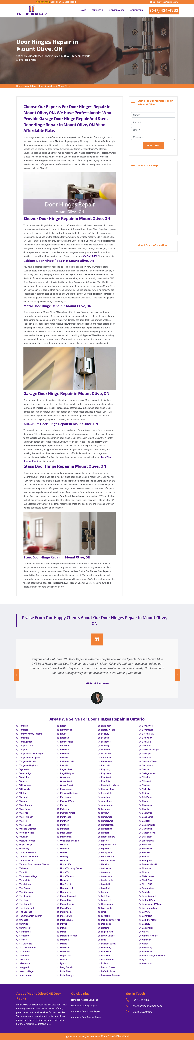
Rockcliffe (65, 745)
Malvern (64, 959)
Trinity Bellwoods (27, 852)
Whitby (22, 793)
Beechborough (149, 896)
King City (105, 781)
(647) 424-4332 (164, 10)
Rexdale (64, 765)
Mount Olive (30, 86)
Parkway (64, 821)
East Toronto (107, 959)
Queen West (66, 781)
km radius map (153, 201)
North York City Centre (71, 868)
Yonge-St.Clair (26, 745)
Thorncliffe (24, 880)
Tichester (24, 868)
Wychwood (24, 769)
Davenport (147, 753)
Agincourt (147, 963)
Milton (63, 931)
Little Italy (106, 725)
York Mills (24, 737)
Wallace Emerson (27, 828)
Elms (103, 939)
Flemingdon (107, 904)
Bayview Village (149, 908)
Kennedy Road (108, 789)
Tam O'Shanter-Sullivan (30, 916)
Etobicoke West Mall (111, 920)
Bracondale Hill (149, 864)
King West (106, 777)
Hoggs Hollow (108, 836)
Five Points (106, 908)
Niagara (64, 880)
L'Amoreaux (107, 757)
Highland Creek (108, 844)
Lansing (105, 745)
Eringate (105, 928)
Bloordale (146, 868)
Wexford (23, 797)
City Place (147, 797)
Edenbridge (106, 947)
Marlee (63, 943)
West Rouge (25, 809)
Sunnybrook (25, 928)
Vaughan (23, 836)
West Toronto (25, 805)
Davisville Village (150, 749)
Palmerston (65, 836)
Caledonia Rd (148, 825)
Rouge (63, 733)
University (24, 848)
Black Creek (148, 880)
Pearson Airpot (67, 813)
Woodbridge (25, 773)
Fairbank (105, 916)
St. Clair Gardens (27, 947)
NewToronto (66, 884)
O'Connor (64, 860)
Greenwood (106, 872)
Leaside (105, 737)
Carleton (146, 821)
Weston (23, 801)
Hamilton (105, 864)
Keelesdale (106, 793)
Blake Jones (148, 876)
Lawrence (106, 741)
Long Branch (66, 967)
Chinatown (147, 805)
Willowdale (24, 789)
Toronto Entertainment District (34, 864)
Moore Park (66, 916)
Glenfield (105, 884)
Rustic (63, 725)
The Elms (23, 900)
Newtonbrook (66, 888)
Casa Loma (147, 817)
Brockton (146, 844)
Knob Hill (105, 765)
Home (83, 10)
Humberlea (106, 828)
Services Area (116, 10)
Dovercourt (147, 729)
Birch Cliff (147, 884)
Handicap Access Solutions (84, 1000)
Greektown (106, 876)
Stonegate (24, 935)
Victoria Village (26, 832)
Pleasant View (67, 801)
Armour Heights (150, 935)
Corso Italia (147, 765)
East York (105, 955)
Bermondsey (148, 888)
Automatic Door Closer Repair (85, 1011)
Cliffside (146, 777)
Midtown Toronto (68, 935)
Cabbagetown (148, 832)
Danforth (146, 757)
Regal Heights (67, 773)
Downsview (147, 725)
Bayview (146, 912)
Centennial (147, 813)
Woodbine (24, 777)
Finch (103, 912)
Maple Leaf (65, 955)
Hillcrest (105, 840)
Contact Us (136, 10)
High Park (106, 848)
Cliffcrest (146, 781)
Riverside (64, 749)
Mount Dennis (67, 904)
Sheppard (24, 967)
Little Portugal (67, 975)
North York (65, 872)
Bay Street (147, 916)
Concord (146, 769)
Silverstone (24, 963)
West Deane (25, 825)
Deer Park (147, 745)
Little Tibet (65, 971)
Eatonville (106, 951)
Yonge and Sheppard (29, 757)
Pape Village (66, 832)
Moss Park (65, 908)
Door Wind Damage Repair (84, 1005)
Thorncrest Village (28, 876)
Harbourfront (107, 856)
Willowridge (25, 785)
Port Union (65, 797)
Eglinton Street (108, 943)
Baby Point (147, 928)
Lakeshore (106, 753)
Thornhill (23, 872)
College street (149, 773)
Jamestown (107, 805)
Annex (145, 943)
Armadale (146, 939)
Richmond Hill (67, 761)
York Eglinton (25, 741)
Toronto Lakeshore (28, 856)
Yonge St (23, 749)
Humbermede (108, 825)
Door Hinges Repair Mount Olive (54, 86)
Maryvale (64, 939)
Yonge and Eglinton (28, 765)
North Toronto (67, 876)
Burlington (147, 836)
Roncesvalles (66, 741)
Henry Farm (107, 852)
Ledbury (105, 733)
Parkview (64, 825)
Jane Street (106, 801)
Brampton (147, 860)
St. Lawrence (25, 943)
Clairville (146, 789)
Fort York (105, 896)
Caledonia (147, 828)
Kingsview (106, 773)
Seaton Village (26, 971)
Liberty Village (108, 729)
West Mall (24, 813)
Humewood (106, 817)
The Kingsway (26, 892)
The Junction (25, 896)
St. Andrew (24, 951)
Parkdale (64, 828)
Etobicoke (106, 924)
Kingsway (106, 769)
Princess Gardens (69, 793)
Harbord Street (108, 860)
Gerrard (105, 892)
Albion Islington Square (153, 955)
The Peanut (25, 888)
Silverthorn (24, 959)
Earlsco (104, 963)
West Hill (23, 821)
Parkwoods (65, 817)
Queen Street (66, 785)
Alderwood (147, 951)
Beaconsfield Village (152, 904)
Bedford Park (148, 900)
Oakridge (64, 856)
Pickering (64, 809)
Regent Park (66, 769)
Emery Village (108, 935)
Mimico (64, 928)
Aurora (145, 931)
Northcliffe (65, 864)
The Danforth (25, 904)
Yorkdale (23, 729)
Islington (105, 809)
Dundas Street (108, 967)
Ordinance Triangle (69, 840)
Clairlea (145, 793)
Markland (64, 947)
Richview (64, 757)
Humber (105, 832)
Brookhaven (148, 840)
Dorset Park (148, 733)
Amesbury (147, 947)
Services (97, 10)
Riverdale (64, 753)
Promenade (65, 789)
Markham (65, 951)
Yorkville (23, 725)
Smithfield (24, 955)
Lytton (63, 963)
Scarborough (25, 975)
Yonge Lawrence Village (31, 753)
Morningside (66, 912)
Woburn (23, 781)
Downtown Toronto (110, 975)
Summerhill (25, 931)
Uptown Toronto (27, 840)
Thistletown (25, 884)
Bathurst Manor (149, 920)
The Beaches (25, 912)
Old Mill (64, 844)
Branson (146, 856)
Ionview (105, 813)
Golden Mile (107, 880)
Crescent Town (149, 761)
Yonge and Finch (27, 761)
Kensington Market (110, 785)
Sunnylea (23, 924)
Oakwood (64, 848)
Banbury (146, 924)
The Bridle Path (26, 908)
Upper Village (25, 844)
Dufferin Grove (108, 971)
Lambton (105, 749)
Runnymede (66, 729)
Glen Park (106, 888)
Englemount (107, 931)
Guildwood (106, 868)
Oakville (64, 852)
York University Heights (30, 733)
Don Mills (146, 741)
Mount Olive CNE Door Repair (115, 1036)
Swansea (23, 920)
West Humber (26, 817)
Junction (105, 797)
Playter (63, 805)
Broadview (147, 848)
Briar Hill (146, 852)
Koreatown (106, 761)
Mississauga (66, 920)
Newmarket (65, 892)
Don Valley (147, 737)
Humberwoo (107, 821)
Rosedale (64, 737)
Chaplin (145, 809)
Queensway (65, 777)
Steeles (23, 939)
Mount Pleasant (68, 896)
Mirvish (64, 924)
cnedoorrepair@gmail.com (164, 2)
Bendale (146, 892)
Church (145, 801)
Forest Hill (106, 900)
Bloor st (146, 872)
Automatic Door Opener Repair (86, 1017)
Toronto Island (26, 860)
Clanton (146, 785)
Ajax (144, 959)
